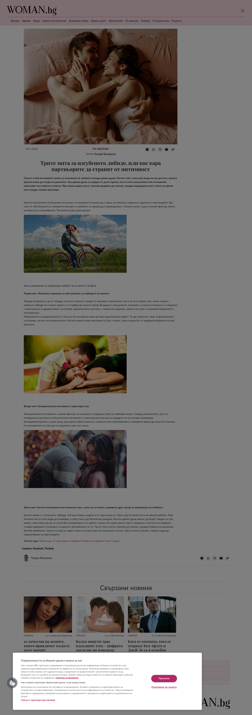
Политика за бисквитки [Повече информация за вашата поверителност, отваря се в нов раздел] (67, 678)
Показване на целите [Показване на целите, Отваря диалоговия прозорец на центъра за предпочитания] (164, 687)
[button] (12, 683)
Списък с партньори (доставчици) (38, 700)
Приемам (164, 678)
